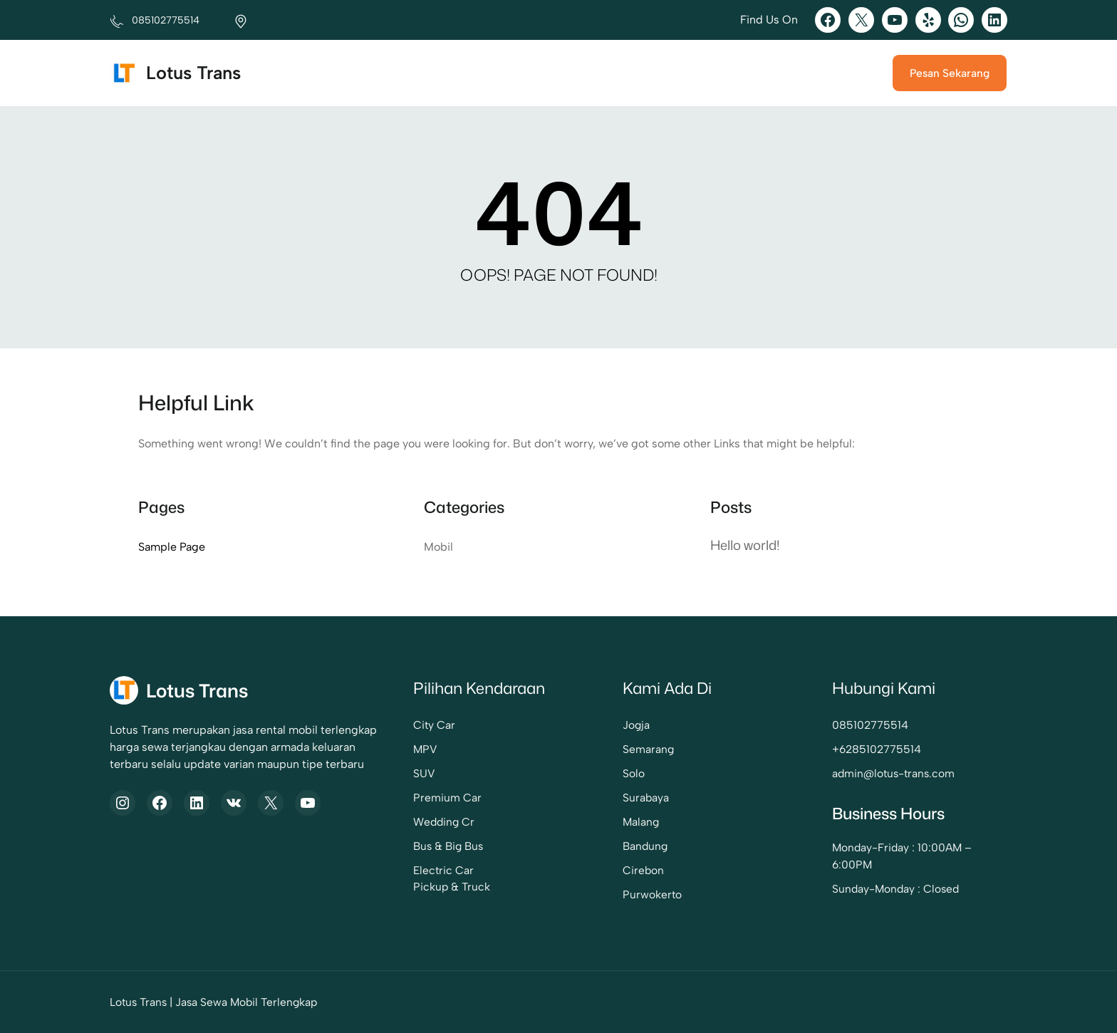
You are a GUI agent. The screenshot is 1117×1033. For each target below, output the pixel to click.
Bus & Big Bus (448, 846)
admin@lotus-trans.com (893, 773)
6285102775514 (880, 749)
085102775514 (870, 725)
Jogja (636, 725)
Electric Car (443, 870)
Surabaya (646, 797)
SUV (424, 773)
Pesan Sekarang (949, 73)
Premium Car (447, 797)
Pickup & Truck (451, 886)
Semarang (648, 749)
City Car (434, 725)
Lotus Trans (193, 72)
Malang (641, 822)
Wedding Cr (443, 822)
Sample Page (171, 547)
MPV (425, 749)
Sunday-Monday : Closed (895, 889)
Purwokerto (652, 894)
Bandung (645, 846)
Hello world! (745, 545)
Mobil (438, 547)
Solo (634, 773)
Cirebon (643, 870)
